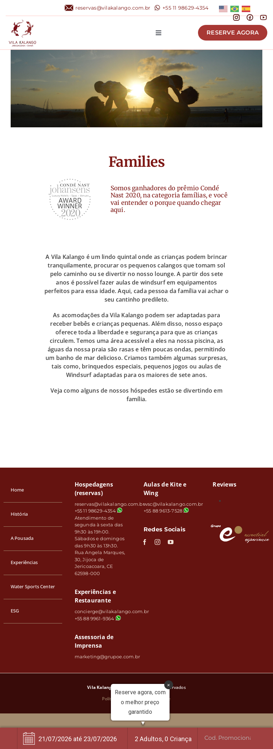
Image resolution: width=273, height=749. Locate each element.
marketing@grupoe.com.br (107, 656)
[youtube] (170, 542)
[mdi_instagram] (236, 16)
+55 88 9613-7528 (163, 511)
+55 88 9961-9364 (98, 618)
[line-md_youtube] (263, 16)
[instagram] (157, 542)
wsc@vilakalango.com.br (173, 504)
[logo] (22, 18)
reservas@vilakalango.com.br (112, 8)
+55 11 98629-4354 (185, 8)
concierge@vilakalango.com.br (112, 611)
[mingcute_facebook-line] (250, 16)
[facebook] (145, 542)
